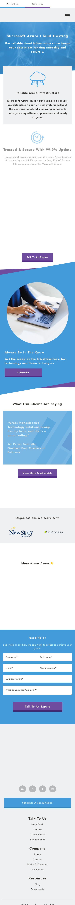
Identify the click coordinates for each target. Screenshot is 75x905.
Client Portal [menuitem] (37, 790)
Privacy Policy (46, 899)
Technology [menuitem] (37, 3)
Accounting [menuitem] (12, 3)
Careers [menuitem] (37, 815)
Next (71, 531)
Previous (4, 531)
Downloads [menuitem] (37, 845)
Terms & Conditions (31, 899)
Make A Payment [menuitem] (37, 820)
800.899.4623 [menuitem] (37, 795)
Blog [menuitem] (37, 840)
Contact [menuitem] (37, 785)
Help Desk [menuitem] (37, 780)
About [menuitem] (37, 810)
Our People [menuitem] (37, 825)
